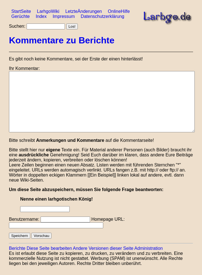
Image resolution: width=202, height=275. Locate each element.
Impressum (64, 16)
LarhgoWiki (48, 11)
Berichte (17, 248)
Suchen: (17, 26)
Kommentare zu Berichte (61, 40)
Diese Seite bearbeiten (49, 248)
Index (41, 16)
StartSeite (21, 11)
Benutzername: (24, 219)
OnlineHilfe (119, 11)
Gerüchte (20, 16)
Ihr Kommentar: (24, 68)
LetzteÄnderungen (83, 11)
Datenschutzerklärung (103, 16)
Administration (148, 248)
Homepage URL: (108, 219)
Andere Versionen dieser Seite (103, 248)
